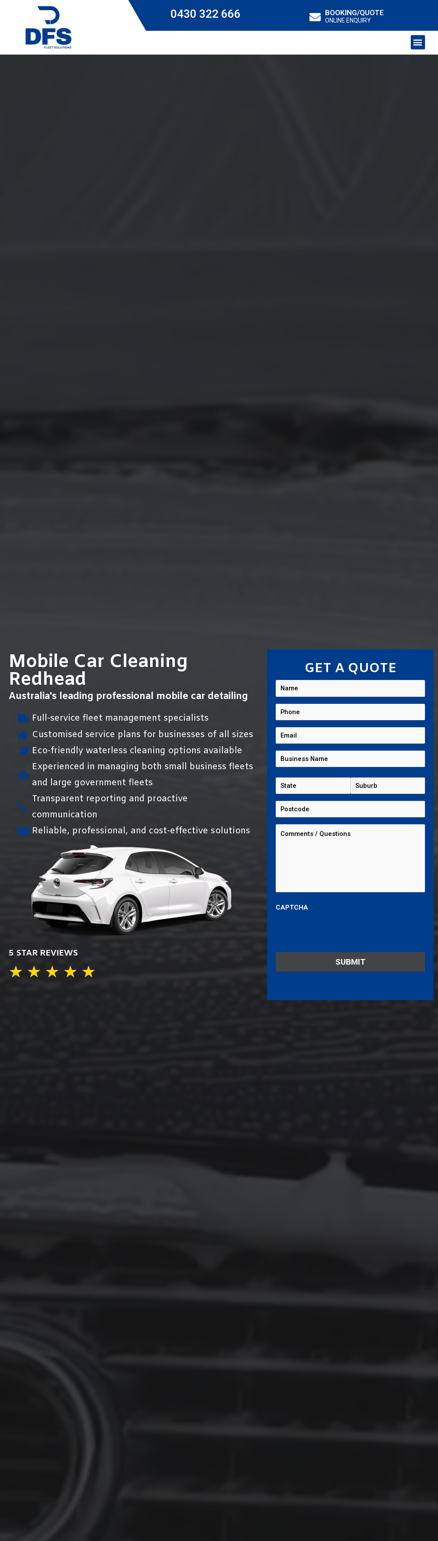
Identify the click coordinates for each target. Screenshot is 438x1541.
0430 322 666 (206, 13)
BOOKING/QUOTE (354, 12)
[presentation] (341, 935)
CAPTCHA (292, 910)
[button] (418, 42)
